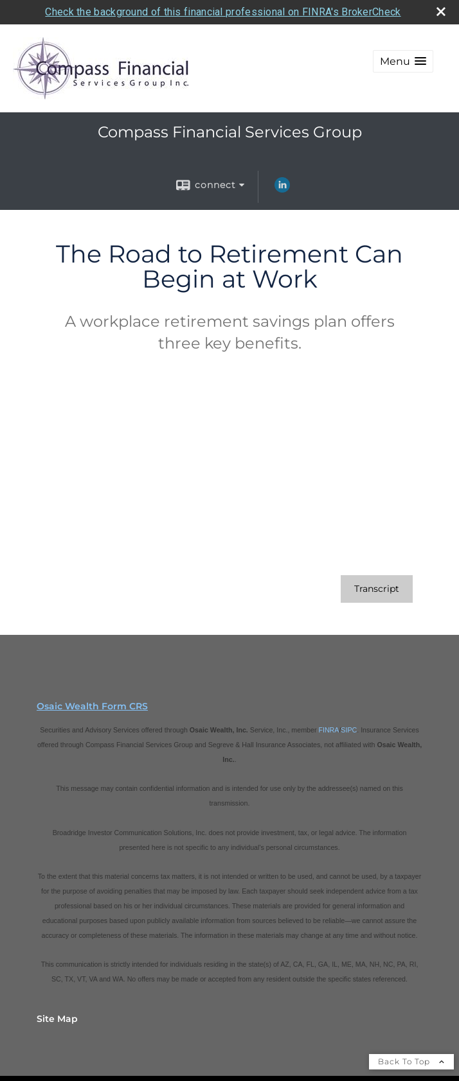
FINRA (328, 729)
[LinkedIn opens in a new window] (282, 189)
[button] (403, 61)
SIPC (349, 729)
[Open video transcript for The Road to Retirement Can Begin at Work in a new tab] (377, 588)
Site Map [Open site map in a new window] (57, 1018)
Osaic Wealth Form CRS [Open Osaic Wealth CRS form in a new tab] (92, 705)
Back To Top (411, 1061)
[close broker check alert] (441, 11)
